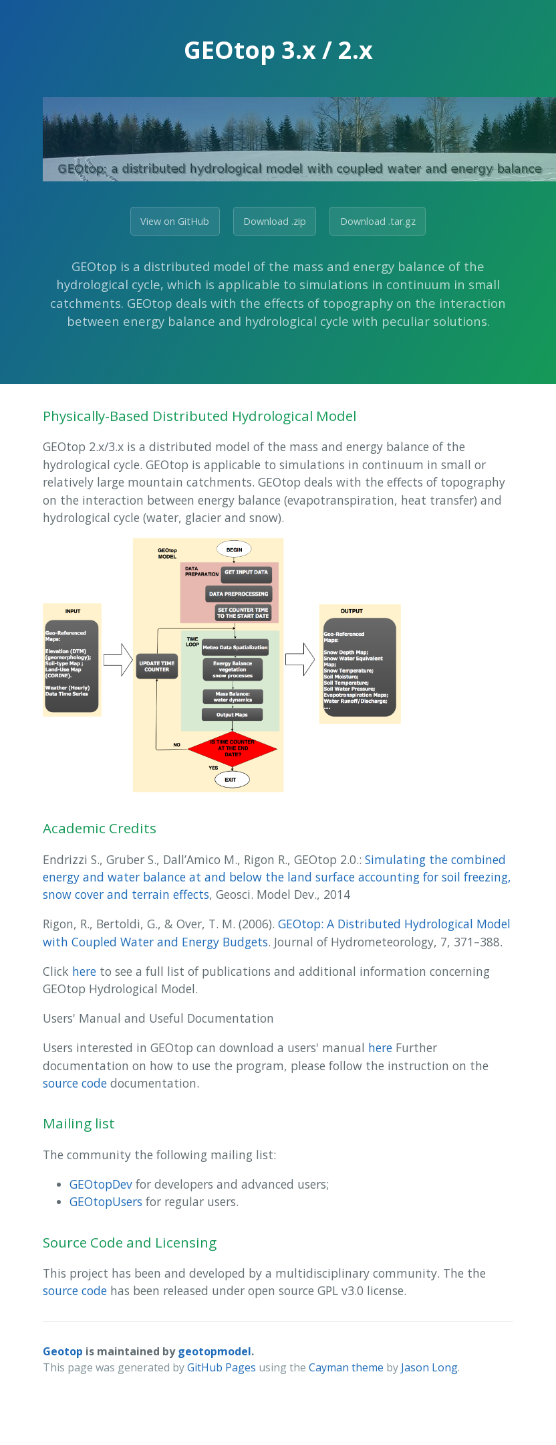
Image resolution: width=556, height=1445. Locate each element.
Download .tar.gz (378, 221)
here (84, 971)
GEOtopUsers (106, 1201)
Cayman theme (346, 1367)
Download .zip (274, 221)
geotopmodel (214, 1351)
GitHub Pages (221, 1367)
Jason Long (429, 1367)
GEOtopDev (101, 1184)
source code (75, 1083)
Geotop (63, 1351)
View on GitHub (174, 221)
